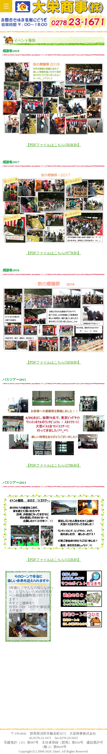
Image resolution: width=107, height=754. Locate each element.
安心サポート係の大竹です (53, 686)
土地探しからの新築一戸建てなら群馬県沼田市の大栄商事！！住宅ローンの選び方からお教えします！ (59, 7)
